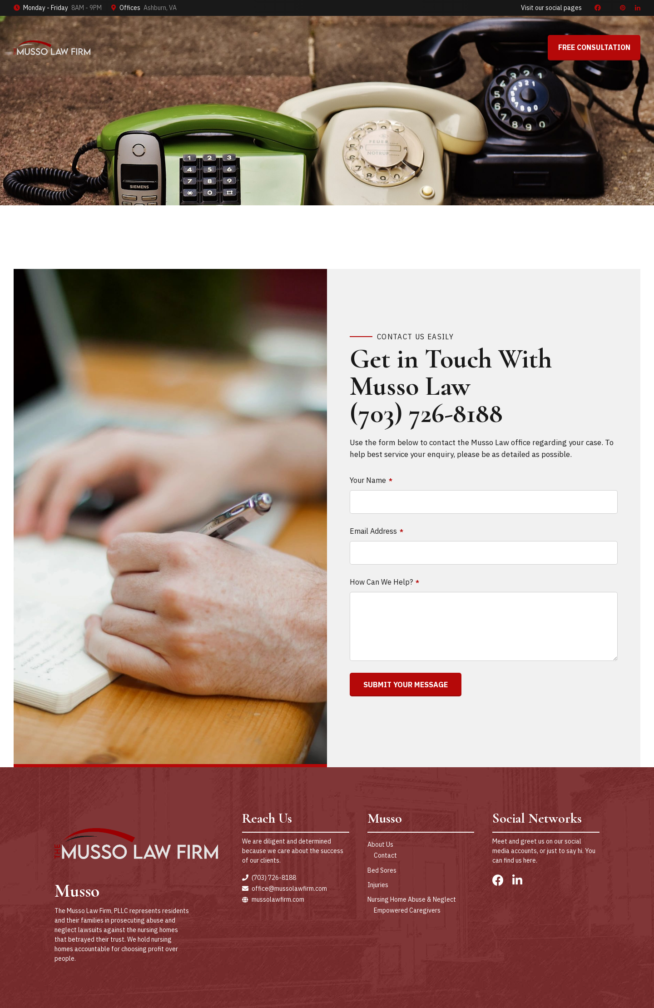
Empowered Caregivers (407, 910)
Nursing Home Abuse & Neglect (411, 899)
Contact (385, 855)
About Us (380, 844)
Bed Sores (381, 870)
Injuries (377, 885)
